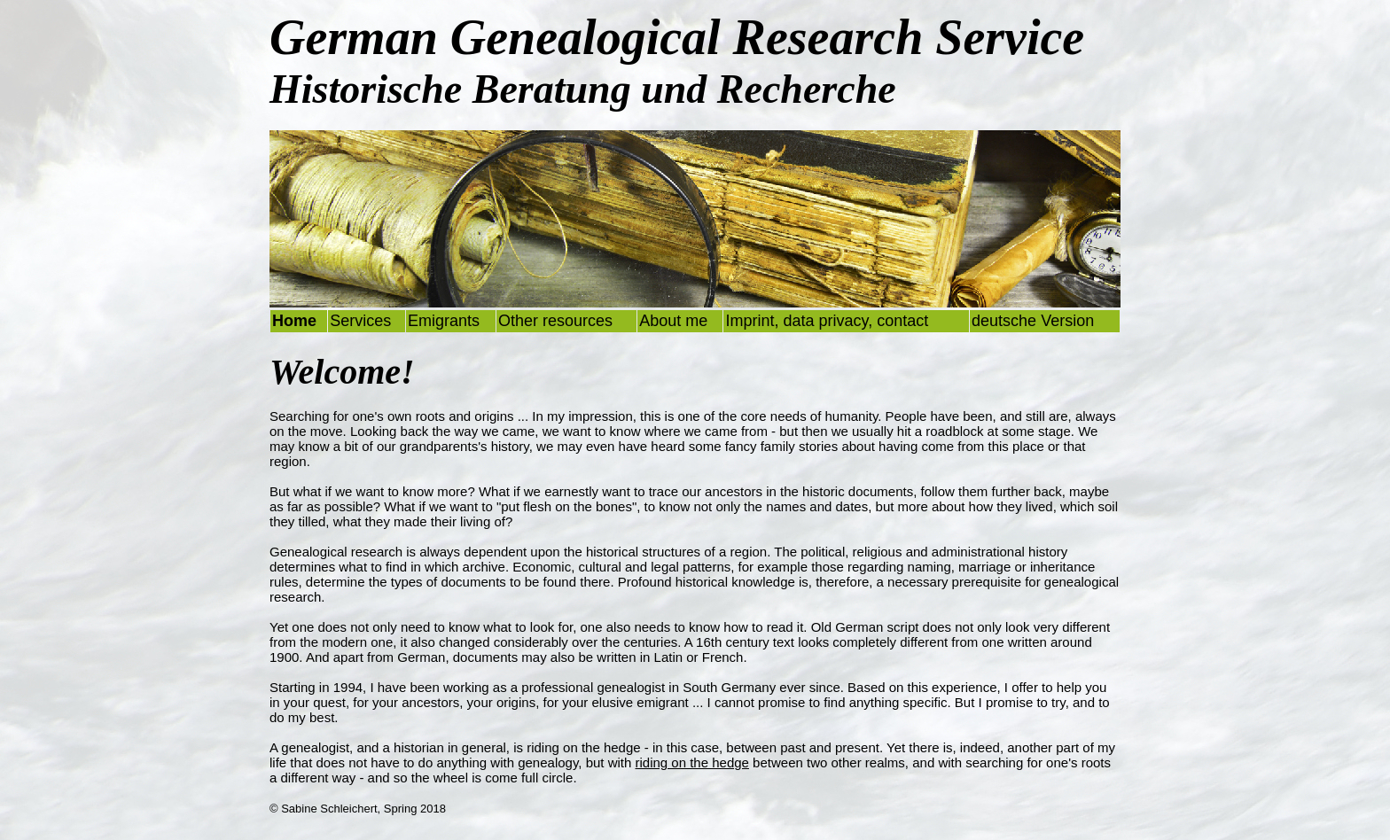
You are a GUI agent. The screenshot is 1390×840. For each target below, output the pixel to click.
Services (360, 321)
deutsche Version (1033, 321)
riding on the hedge (692, 762)
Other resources (555, 321)
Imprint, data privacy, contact (826, 321)
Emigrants (444, 321)
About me (673, 321)
